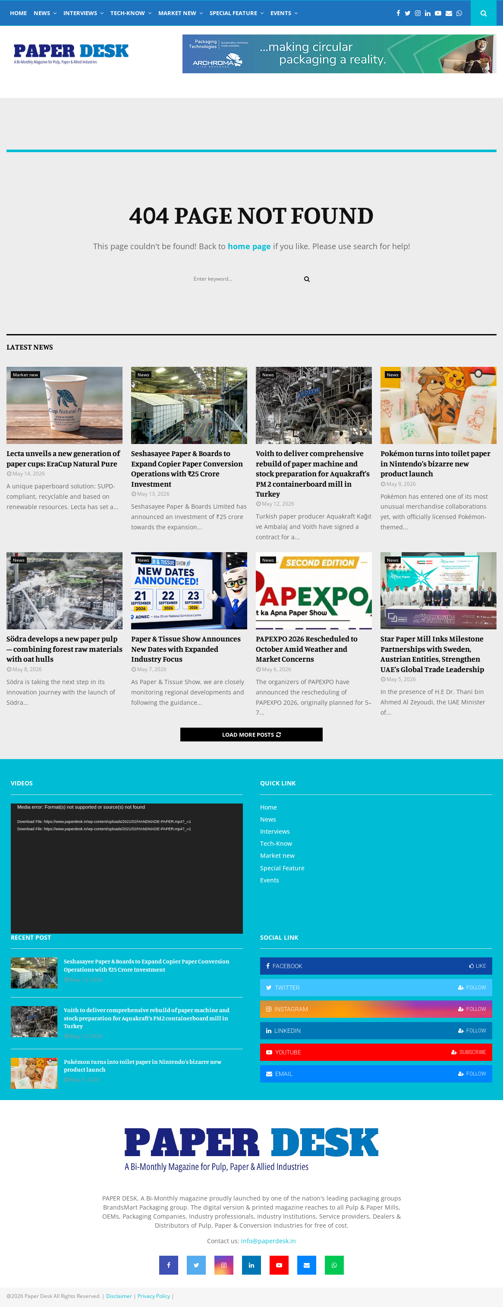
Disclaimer (119, 1296)
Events (280, 13)
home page (249, 246)
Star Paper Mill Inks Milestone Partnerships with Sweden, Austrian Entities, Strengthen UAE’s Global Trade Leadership (432, 653)
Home (18, 13)
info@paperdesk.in (268, 1241)
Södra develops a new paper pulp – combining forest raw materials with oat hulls (64, 648)
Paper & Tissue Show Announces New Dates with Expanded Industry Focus (186, 648)
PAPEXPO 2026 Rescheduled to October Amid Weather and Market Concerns (307, 648)
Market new (177, 13)
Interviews (80, 13)
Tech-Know (127, 13)
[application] (127, 869)
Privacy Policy (154, 1296)
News (42, 13)
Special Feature (233, 13)
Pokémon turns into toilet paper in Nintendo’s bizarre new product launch (435, 463)
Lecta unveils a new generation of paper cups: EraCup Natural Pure (63, 458)
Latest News (29, 346)
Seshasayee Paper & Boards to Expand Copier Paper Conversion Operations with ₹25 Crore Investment (187, 468)
